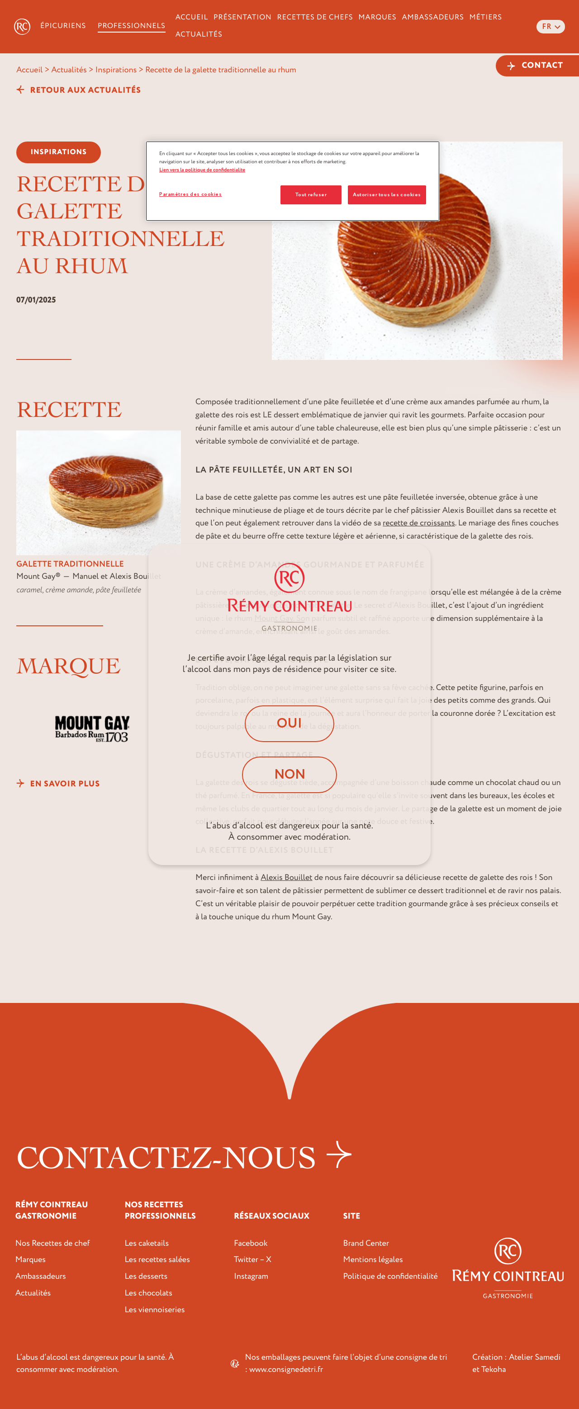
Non (289, 775)
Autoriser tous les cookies (387, 195)
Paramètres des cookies (190, 194)
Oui (290, 723)
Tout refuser (311, 195)
